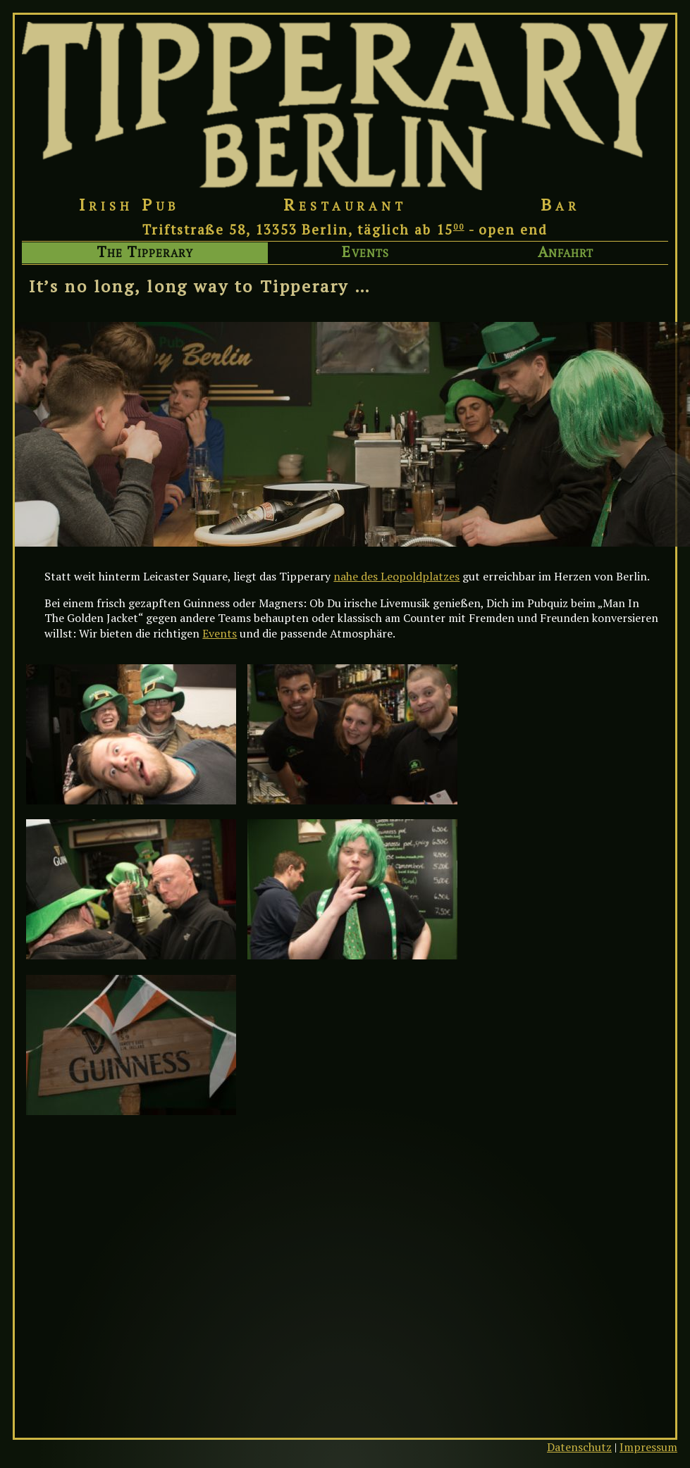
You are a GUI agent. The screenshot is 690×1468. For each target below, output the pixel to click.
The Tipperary (145, 252)
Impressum (648, 1447)
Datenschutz (579, 1447)
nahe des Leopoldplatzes (396, 576)
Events (365, 252)
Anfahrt (565, 252)
